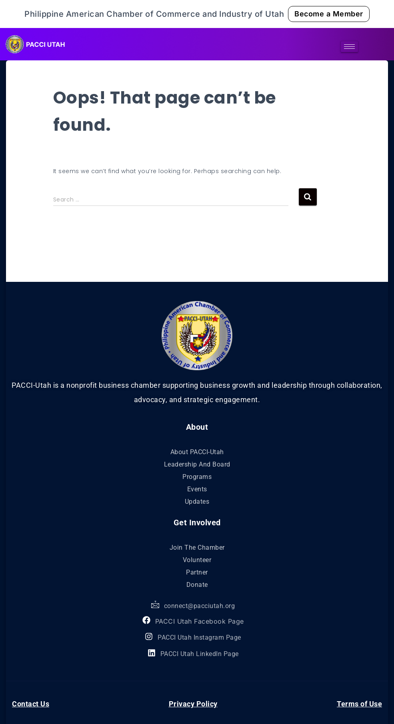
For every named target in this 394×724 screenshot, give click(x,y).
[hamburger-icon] (349, 46)
